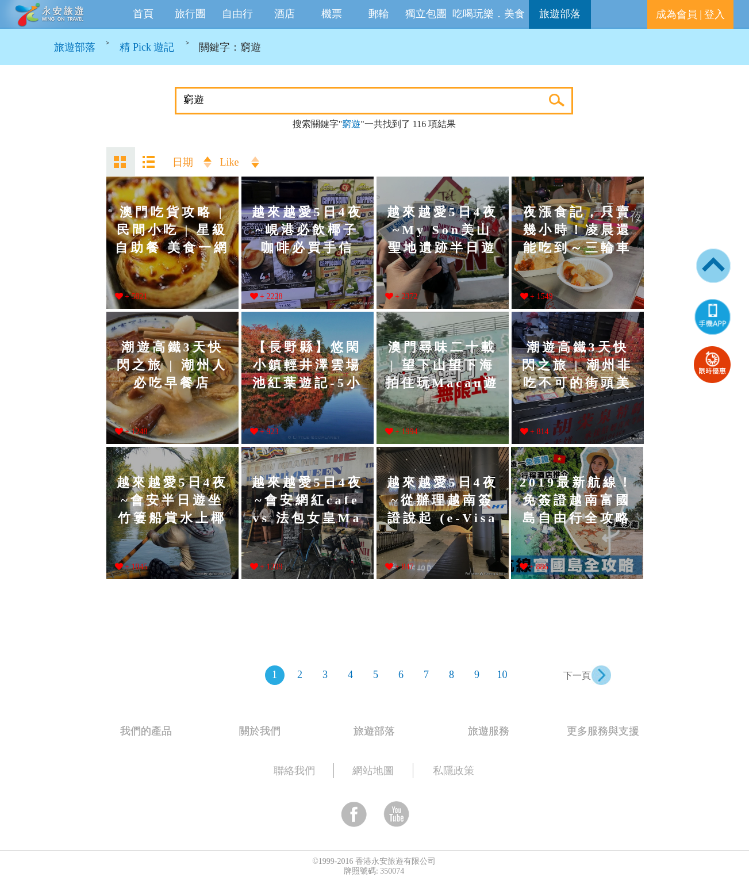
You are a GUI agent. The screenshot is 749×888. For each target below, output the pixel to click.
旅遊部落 (560, 14)
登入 (714, 14)
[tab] (290, 729)
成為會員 (676, 14)
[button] (712, 316)
